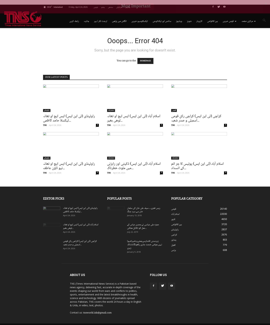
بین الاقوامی (212, 17)
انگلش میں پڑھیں (119, 17)
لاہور (173, 215)
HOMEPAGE (145, 56)
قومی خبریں (229, 17)
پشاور (173, 235)
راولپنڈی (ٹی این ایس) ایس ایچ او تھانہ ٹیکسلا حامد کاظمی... (69, 114)
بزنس (173, 246)
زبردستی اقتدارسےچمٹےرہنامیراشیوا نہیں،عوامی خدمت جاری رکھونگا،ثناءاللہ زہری (144, 240)
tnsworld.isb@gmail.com (97, 308)
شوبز (189, 17)
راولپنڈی (46, 105)
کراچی (174, 230)
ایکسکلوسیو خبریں (139, 17)
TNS (45, 120)
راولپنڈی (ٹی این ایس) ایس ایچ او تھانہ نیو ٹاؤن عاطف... (69, 161)
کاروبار (199, 17)
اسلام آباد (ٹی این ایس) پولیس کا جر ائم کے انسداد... (197, 161)
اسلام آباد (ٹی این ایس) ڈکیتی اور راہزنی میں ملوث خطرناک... (134, 161)
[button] (264, 16)
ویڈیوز (179, 17)
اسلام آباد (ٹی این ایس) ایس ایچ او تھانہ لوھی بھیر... (133, 114)
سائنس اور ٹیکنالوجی (162, 17)
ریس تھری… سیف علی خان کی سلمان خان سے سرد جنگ (143, 205)
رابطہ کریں (74, 17)
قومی (174, 105)
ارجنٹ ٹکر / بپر (100, 17)
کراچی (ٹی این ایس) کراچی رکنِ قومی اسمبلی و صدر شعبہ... (196, 114)
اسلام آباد (111, 105)
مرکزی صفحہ (248, 17)
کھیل (173, 241)
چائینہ (86, 17)
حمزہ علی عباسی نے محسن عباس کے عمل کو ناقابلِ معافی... (143, 222)
